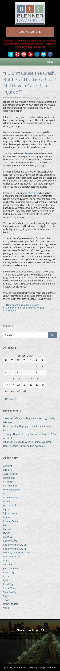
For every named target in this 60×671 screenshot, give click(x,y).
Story (6, 595)
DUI (5, 493)
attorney (32, 192)
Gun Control (9, 505)
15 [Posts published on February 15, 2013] (30, 378)
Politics (7, 576)
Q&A (5, 580)
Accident (7, 465)
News (6, 560)
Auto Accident (10, 473)
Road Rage (9, 584)
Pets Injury (8, 572)
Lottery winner (10, 540)
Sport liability (9, 591)
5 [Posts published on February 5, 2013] (11, 372)
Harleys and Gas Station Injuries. (21, 304)
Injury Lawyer (10, 513)
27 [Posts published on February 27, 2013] (18, 390)
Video (6, 607)
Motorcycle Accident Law (16, 552)
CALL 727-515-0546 (30, 32)
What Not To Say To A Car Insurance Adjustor (27, 441)
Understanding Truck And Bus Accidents (24, 445)
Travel (6, 599)
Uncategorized (10, 603)
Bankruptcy (9, 477)
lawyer (6, 532)
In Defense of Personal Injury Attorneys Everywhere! (23, 309)
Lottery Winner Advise (14, 548)
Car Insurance (10, 485)
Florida (6, 501)
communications (11, 489)
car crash (8, 481)
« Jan (5, 398)
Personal (7, 564)
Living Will (8, 536)
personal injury (10, 568)
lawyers (29, 153)
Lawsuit (7, 529)
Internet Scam (10, 521)
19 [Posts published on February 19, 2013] (12, 384)
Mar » (13, 398)
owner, (18, 97)
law (5, 525)
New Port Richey (11, 556)
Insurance (8, 517)
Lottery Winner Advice (14, 544)
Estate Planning (11, 497)
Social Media (9, 588)
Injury (6, 509)
